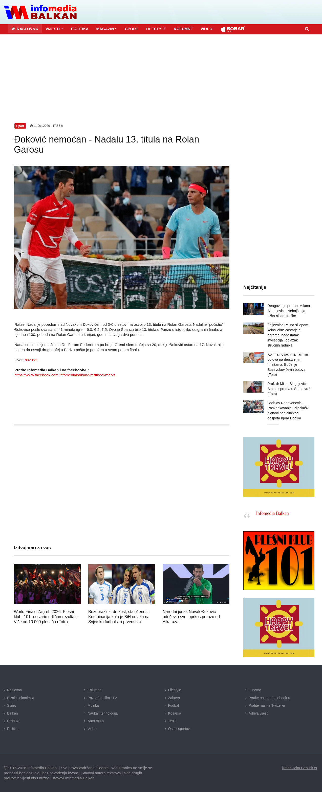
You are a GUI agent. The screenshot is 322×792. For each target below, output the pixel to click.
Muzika (93, 705)
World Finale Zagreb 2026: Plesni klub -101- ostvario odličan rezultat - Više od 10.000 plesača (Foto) (46, 617)
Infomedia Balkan (272, 513)
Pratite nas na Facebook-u (269, 698)
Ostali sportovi (179, 729)
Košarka (174, 713)
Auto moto (96, 721)
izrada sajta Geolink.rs (299, 768)
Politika (12, 729)
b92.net (31, 360)
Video (92, 729)
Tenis (172, 721)
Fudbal (173, 705)
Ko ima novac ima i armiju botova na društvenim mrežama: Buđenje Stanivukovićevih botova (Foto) (287, 364)
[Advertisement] (161, 72)
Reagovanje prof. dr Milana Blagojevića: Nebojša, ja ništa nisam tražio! (288, 311)
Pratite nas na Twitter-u (267, 705)
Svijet (11, 705)
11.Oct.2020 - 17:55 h (46, 126)
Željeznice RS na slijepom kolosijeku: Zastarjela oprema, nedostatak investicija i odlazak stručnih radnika (287, 335)
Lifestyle (174, 690)
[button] (54, 28)
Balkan (12, 713)
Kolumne (94, 690)
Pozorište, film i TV (102, 698)
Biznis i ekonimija (20, 698)
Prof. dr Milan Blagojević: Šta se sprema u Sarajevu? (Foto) (288, 389)
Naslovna (14, 690)
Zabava (174, 698)
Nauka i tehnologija (103, 713)
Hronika (13, 721)
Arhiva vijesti (259, 713)
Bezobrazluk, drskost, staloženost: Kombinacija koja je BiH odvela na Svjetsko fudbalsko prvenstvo (119, 617)
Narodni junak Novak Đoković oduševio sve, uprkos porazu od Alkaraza (191, 617)
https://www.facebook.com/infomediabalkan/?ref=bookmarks (65, 375)
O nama (255, 690)
